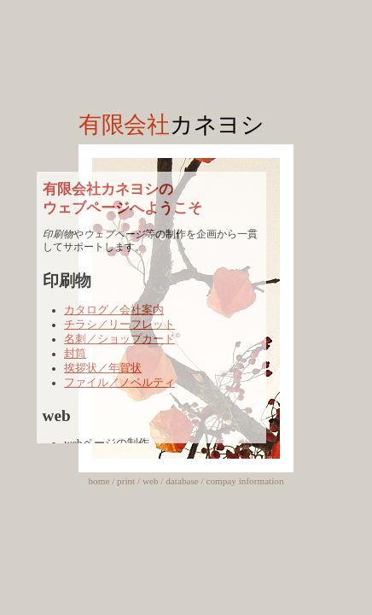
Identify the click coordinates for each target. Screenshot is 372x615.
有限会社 (171, 125)
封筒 (75, 354)
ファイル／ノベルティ (119, 383)
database (182, 481)
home (99, 481)
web (150, 481)
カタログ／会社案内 (114, 310)
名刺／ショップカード (119, 339)
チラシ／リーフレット (119, 325)
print (126, 481)
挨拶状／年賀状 (103, 368)
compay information (244, 481)
